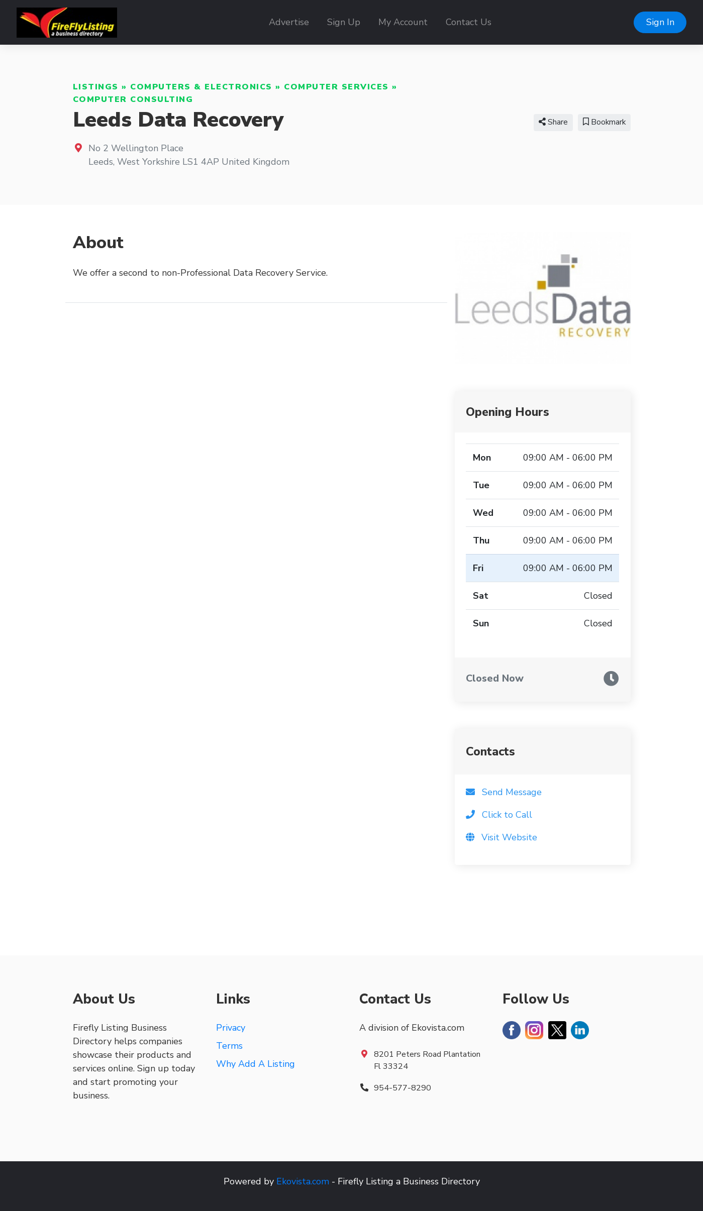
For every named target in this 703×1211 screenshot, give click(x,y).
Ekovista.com (302, 1181)
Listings (96, 86)
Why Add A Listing (255, 1064)
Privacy (230, 1028)
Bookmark (604, 122)
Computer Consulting (133, 99)
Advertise (289, 22)
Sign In (660, 22)
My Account (403, 22)
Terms (229, 1046)
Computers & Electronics (201, 86)
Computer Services (336, 86)
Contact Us (468, 22)
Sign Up (343, 22)
